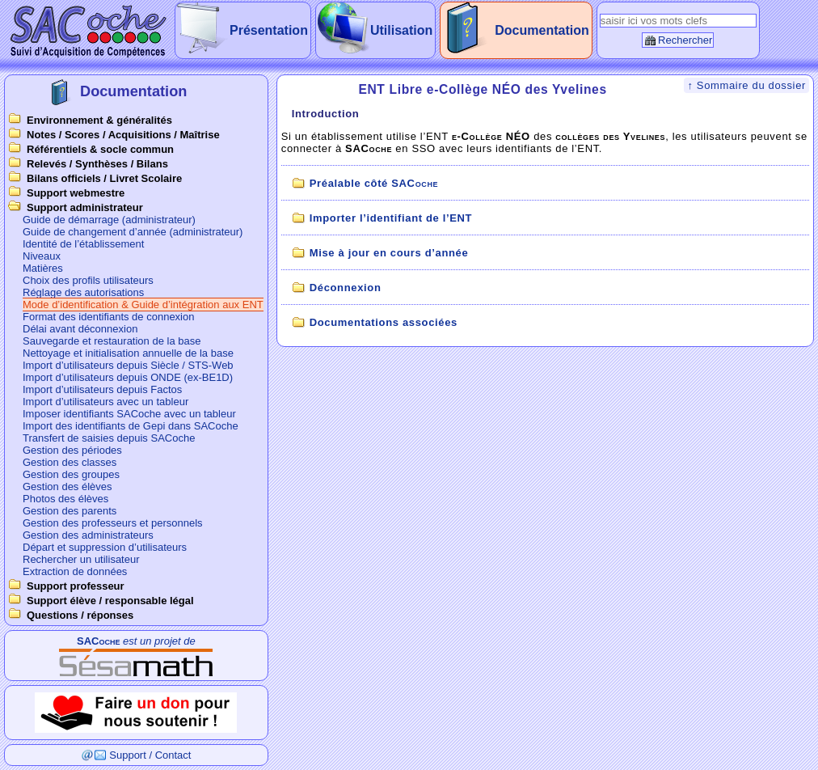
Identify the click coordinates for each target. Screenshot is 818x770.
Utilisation (401, 30)
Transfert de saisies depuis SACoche (109, 438)
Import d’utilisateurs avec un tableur (105, 402)
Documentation (541, 30)
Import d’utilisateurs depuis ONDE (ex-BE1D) (128, 377)
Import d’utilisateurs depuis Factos (102, 389)
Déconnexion (346, 287)
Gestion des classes (69, 462)
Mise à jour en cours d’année (389, 253)
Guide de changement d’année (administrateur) (132, 232)
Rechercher (685, 40)
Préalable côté (374, 183)
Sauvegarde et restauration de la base (111, 341)
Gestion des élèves (67, 486)
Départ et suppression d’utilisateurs (105, 547)
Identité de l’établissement (83, 244)
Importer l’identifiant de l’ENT (391, 218)
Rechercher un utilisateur (81, 559)
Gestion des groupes (71, 474)
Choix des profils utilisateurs (88, 280)
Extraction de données (75, 571)
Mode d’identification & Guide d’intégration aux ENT (143, 304)
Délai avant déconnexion (80, 329)
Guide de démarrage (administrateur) (109, 220)
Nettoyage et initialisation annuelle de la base (128, 353)
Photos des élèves (65, 499)
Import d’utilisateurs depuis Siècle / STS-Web (128, 365)
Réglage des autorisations (83, 292)
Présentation (269, 30)
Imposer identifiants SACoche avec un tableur (129, 414)
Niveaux (42, 256)
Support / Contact (150, 755)
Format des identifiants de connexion (108, 317)
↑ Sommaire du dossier (746, 85)
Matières (43, 268)
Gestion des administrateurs (88, 535)
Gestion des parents (69, 511)
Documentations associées (383, 322)
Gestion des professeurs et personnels (113, 523)
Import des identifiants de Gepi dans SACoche (130, 426)
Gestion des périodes (72, 450)
